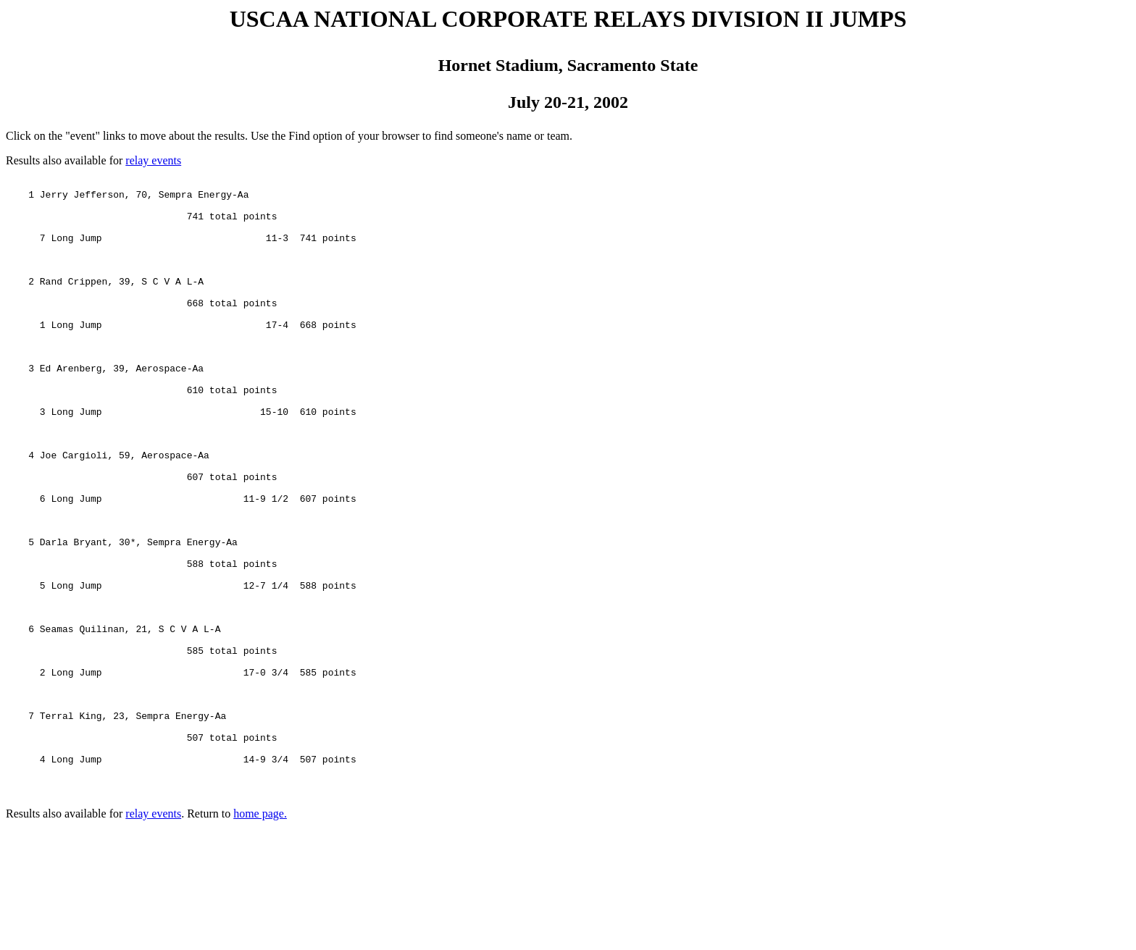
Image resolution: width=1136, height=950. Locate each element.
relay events (153, 160)
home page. (260, 937)
